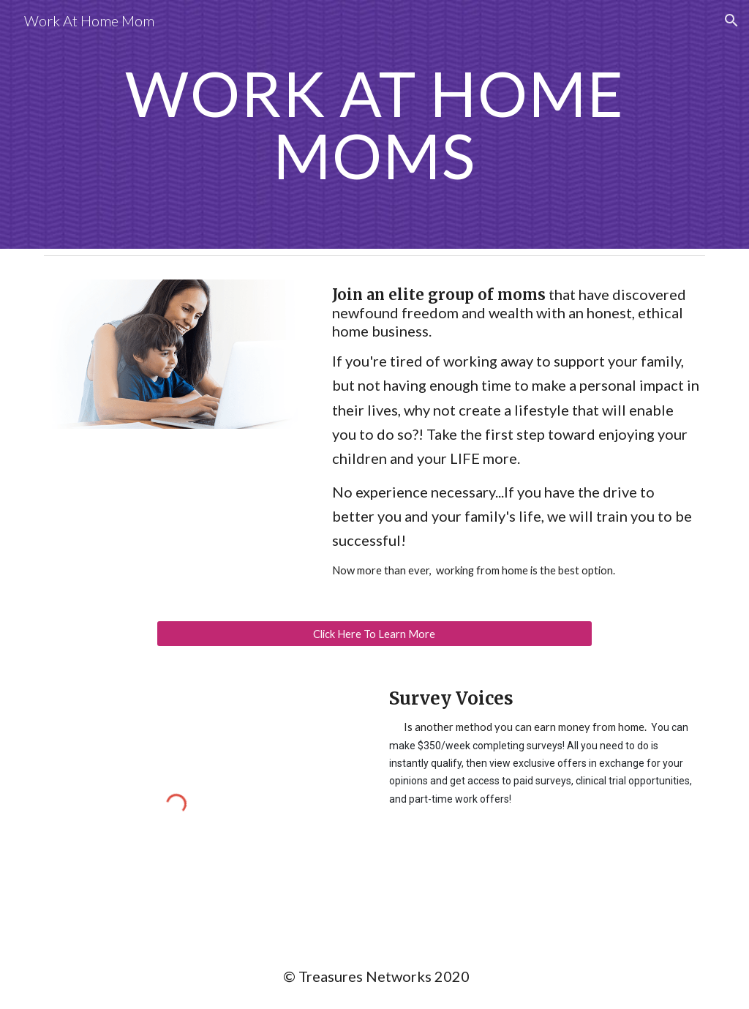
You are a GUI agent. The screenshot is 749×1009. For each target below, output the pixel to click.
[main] (375, 124)
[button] (731, 20)
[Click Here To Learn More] (374, 633)
